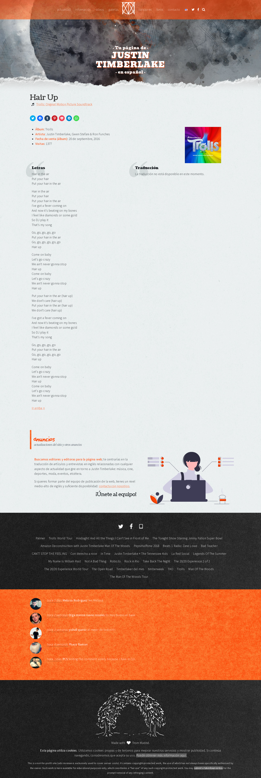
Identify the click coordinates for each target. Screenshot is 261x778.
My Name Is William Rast (64, 561)
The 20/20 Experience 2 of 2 (192, 561)
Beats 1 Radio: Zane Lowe (180, 546)
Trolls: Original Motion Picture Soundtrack (64, 104)
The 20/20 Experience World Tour (66, 569)
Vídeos (100, 10)
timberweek (156, 569)
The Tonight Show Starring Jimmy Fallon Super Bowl (187, 538)
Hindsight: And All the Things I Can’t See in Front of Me (112, 538)
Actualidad (64, 10)
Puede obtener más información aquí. (161, 755)
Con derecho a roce (84, 554)
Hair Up (44, 98)
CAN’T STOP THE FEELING (49, 554)
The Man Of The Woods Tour (129, 577)
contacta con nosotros (114, 486)
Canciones (145, 10)
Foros (159, 10)
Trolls (181, 569)
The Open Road (102, 569)
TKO (170, 569)
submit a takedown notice (208, 768)
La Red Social (180, 554)
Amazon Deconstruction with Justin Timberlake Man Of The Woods (85, 546)
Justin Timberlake (128, 9)
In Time (105, 554)
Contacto (174, 10)
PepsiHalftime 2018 (146, 546)
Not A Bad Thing (95, 561)
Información (83, 10)
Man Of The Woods (201, 569)
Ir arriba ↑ (38, 408)
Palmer (40, 538)
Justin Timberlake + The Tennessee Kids (141, 554)
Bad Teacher (209, 546)
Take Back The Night (156, 561)
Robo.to (115, 561)
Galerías (113, 10)
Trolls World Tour (60, 538)
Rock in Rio (131, 561)
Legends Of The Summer (209, 554)
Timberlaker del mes (130, 569)
